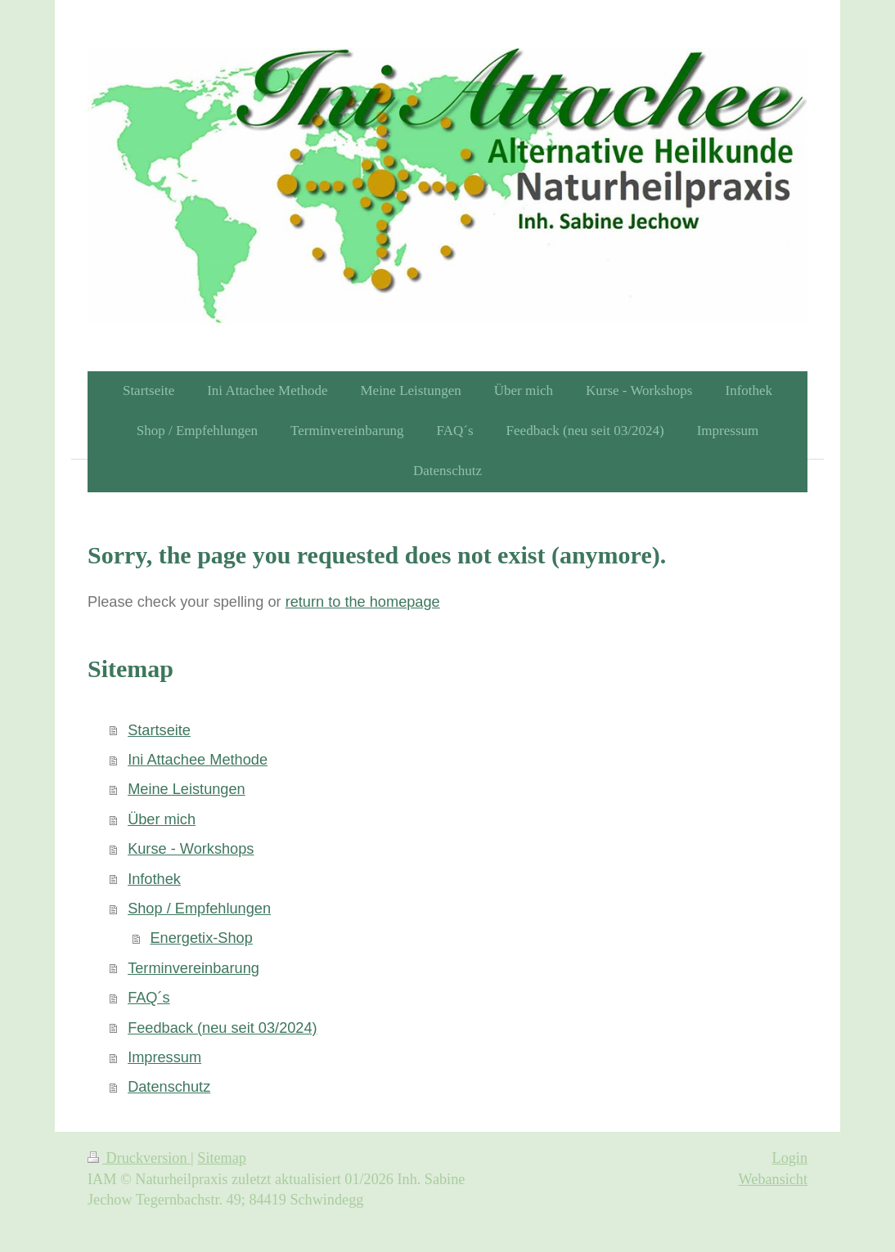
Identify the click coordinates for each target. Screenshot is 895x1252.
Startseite (159, 730)
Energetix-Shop (201, 938)
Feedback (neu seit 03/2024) (222, 1028)
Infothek (154, 879)
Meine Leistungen (186, 789)
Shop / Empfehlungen (199, 908)
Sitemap (221, 1158)
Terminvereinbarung (193, 968)
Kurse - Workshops (191, 849)
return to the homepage (363, 602)
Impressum (164, 1057)
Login (789, 1158)
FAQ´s (149, 997)
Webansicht (773, 1179)
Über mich (162, 819)
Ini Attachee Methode (198, 760)
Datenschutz (169, 1087)
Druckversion (139, 1158)
